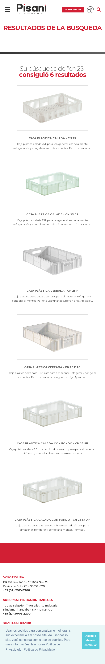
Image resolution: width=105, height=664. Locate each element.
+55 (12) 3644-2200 (17, 613)
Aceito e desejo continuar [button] (90, 640)
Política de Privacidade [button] (39, 649)
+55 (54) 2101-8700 (16, 590)
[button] (77, 640)
